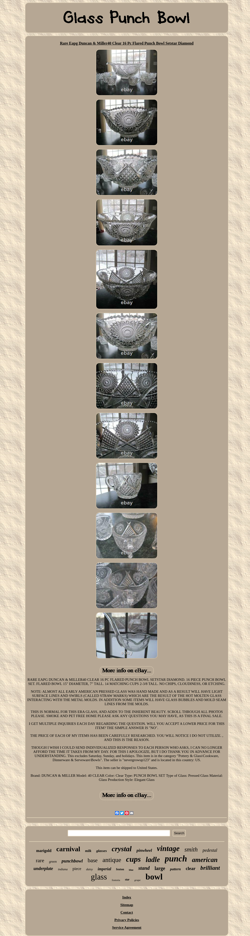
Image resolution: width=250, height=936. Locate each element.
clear (191, 868)
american (205, 859)
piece (77, 868)
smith (191, 849)
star (127, 879)
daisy (89, 869)
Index (126, 897)
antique (112, 859)
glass (99, 876)
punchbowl (72, 860)
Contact (127, 912)
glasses (101, 851)
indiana (63, 869)
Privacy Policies (126, 920)
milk (88, 851)
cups (133, 859)
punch (176, 858)
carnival (68, 849)
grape (137, 880)
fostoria (116, 880)
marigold (43, 851)
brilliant (210, 868)
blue (131, 870)
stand (144, 868)
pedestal (210, 850)
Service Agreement (126, 927)
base (93, 860)
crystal (122, 849)
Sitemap (126, 905)
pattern (175, 869)
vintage (168, 848)
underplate (43, 868)
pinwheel (144, 850)
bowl (154, 876)
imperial (104, 869)
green (53, 861)
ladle (153, 859)
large (160, 868)
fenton (120, 869)
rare (40, 860)
